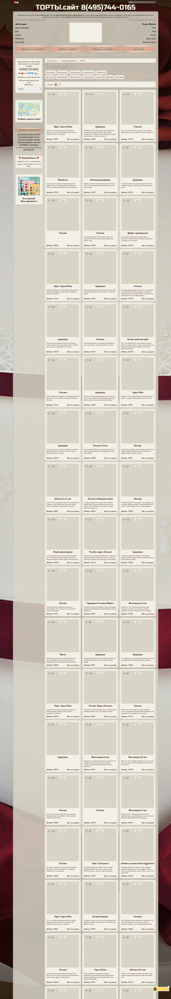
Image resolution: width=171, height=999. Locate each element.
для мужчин (22, 140)
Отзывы (18, 35)
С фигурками (109, 77)
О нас (154, 27)
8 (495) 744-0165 (28, 69)
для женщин (22, 142)
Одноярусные (50, 72)
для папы (37, 140)
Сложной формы (62, 77)
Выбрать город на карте (29, 119)
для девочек (22, 137)
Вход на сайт (19, 42)
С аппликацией (87, 77)
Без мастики (50, 77)
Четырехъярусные (88, 72)
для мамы (37, 142)
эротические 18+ (28, 150)
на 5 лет (37, 134)
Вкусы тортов (151, 38)
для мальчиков (22, 134)
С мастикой (119, 77)
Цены (17, 31)
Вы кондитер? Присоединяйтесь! (29, 199)
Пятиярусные (101, 72)
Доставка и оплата (149, 42)
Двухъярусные (62, 72)
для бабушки (24, 145)
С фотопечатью (75, 77)
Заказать (63, 94)
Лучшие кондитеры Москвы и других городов (69, 15)
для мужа (29, 140)
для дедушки (34, 145)
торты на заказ (45, 15)
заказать (68, 17)
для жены (29, 142)
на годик (31, 134)
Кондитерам (19, 38)
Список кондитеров (22, 27)
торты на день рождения (28, 130)
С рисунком (98, 77)
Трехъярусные (75, 72)
